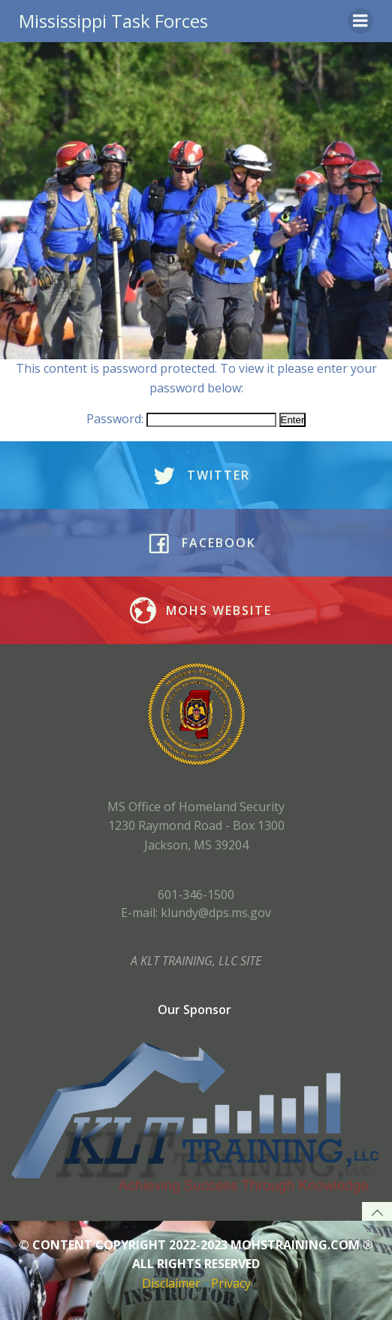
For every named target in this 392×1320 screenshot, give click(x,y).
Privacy (231, 1283)
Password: (181, 418)
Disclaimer (171, 1283)
